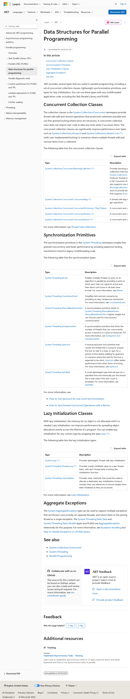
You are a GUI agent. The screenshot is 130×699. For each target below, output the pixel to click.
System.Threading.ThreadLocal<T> (61, 466)
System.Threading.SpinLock (57, 344)
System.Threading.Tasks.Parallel (60, 523)
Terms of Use (108, 692)
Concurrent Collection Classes (59, 60)
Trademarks (7, 697)
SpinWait (89, 384)
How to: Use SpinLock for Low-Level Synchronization (76, 398)
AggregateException (109, 523)
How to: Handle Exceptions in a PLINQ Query (67, 531)
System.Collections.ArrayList (66, 133)
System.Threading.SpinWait (57, 372)
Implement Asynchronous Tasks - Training (63, 655)
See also (50, 76)
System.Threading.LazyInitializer (59, 478)
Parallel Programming (60, 555)
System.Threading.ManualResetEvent (102, 311)
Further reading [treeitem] (15, 102)
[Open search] (116, 4)
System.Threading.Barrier (56, 277)
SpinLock (109, 360)
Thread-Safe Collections (83, 226)
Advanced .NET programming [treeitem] (19, 32)
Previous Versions (26, 692)
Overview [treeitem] (12, 52)
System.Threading (92, 242)
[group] (86, 191)
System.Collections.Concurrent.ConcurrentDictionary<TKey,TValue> (76, 208)
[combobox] (20, 26)
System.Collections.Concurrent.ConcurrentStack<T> (69, 219)
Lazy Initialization (80, 494)
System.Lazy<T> (52, 460)
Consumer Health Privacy (85, 692)
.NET (56, 22)
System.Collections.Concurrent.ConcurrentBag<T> (68, 199)
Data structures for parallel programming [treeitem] (20, 71)
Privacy (64, 692)
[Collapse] (37, 20)
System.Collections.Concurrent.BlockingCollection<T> (70, 168)
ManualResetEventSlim (95, 314)
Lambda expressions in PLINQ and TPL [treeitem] (22, 95)
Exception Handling (111, 527)
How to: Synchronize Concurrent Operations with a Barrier (79, 405)
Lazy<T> (105, 433)
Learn (46, 22)
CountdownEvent (117, 302)
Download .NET (117, 12)
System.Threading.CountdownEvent (61, 296)
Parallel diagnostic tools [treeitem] (19, 78)
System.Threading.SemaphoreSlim (60, 326)
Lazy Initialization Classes (57, 68)
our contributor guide (61, 594)
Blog (40, 692)
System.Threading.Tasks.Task (92, 519)
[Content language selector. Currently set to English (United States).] (16, 685)
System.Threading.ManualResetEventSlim (64, 308)
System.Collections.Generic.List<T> (105, 133)
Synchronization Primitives (58, 64)
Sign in (123, 3)
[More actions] (125, 22)
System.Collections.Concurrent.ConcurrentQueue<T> (69, 213)
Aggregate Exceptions (56, 72)
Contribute (52, 692)
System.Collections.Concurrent (89, 112)
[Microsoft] (5, 4)
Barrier (120, 290)
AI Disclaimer (8, 692)
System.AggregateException (62, 510)
